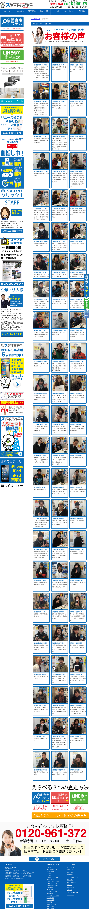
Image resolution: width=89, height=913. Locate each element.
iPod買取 (49, 873)
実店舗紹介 (82, 12)
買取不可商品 (31, 12)
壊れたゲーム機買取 (52, 910)
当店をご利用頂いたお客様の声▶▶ (60, 815)
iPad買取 (49, 875)
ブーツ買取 (49, 902)
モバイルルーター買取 (52, 885)
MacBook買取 (50, 887)
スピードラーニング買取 (53, 896)
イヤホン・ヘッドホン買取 (53, 881)
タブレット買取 (50, 871)
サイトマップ (70, 895)
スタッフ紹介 (57, 12)
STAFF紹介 (70, 875)
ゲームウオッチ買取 (52, 891)
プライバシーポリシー (72, 892)
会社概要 (69, 890)
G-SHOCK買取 (50, 898)
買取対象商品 (70, 869)
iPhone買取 (49, 867)
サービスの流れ (19, 12)
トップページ (6, 12)
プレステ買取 (50, 889)
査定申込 (69, 885)
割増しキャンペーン (72, 882)
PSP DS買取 (50, 894)
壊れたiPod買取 (50, 906)
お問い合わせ (70, 887)
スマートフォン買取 (52, 869)
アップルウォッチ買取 (52, 877)
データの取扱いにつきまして (74, 877)
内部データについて (69, 12)
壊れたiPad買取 (50, 908)
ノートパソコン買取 (52, 883)
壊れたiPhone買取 (51, 904)
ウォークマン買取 (51, 879)
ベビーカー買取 (50, 900)
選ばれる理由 (44, 12)
